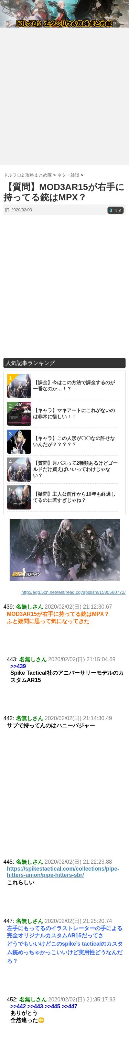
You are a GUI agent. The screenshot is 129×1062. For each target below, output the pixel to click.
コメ (115, 210)
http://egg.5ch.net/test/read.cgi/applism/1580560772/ (73, 592)
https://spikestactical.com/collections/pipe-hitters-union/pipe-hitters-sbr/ (63, 872)
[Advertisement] (64, 93)
